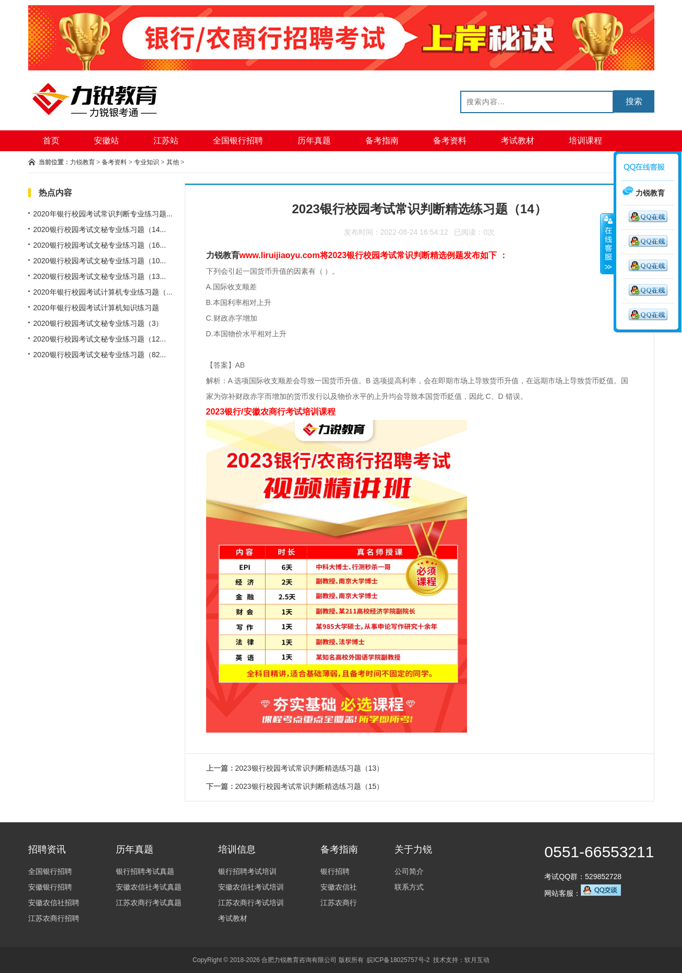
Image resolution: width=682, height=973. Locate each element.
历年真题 (314, 140)
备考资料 (449, 140)
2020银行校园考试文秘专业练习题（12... (99, 339)
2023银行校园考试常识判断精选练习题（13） (309, 768)
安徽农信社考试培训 (251, 887)
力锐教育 (82, 162)
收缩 (607, 243)
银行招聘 (335, 871)
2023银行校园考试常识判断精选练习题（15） (309, 786)
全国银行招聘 (238, 140)
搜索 (634, 101)
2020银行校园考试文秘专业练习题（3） (98, 323)
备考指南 (382, 140)
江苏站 (165, 140)
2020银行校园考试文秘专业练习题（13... (99, 276)
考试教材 (517, 140)
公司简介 (409, 871)
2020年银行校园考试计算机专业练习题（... (103, 292)
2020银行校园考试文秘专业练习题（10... (99, 261)
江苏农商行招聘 (53, 918)
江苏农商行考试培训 (251, 902)
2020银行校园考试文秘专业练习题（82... (99, 354)
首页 (51, 140)
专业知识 (146, 162)
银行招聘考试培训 (247, 871)
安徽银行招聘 (50, 887)
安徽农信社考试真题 (149, 887)
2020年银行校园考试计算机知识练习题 (96, 307)
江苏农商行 (338, 902)
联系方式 (409, 887)
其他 (172, 162)
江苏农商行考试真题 (149, 902)
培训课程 (585, 140)
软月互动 (476, 960)
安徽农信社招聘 (53, 902)
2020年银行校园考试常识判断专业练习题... (103, 214)
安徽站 (106, 140)
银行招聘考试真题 (145, 871)
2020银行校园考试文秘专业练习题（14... (99, 229)
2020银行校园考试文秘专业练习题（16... (99, 245)
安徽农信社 (338, 887)
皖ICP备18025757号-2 (398, 960)
